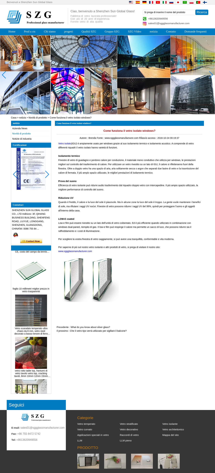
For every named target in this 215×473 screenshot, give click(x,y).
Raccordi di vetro (129, 435)
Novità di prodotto (38, 117)
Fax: (14, 433)
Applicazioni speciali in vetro (93, 435)
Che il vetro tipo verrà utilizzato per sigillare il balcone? (98, 331)
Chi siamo (49, 31)
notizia (154, 31)
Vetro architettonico (173, 429)
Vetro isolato (64, 143)
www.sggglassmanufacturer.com (75, 251)
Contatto (171, 31)
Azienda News (19, 128)
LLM (79, 440)
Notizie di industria (21, 138)
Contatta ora (31, 241)
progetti (68, 31)
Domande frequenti (195, 31)
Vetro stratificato (129, 423)
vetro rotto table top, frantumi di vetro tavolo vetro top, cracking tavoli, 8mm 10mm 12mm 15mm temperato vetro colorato (31, 374)
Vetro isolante (170, 423)
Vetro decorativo (129, 429)
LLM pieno (126, 440)
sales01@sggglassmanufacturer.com (168, 23)
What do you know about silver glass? (90, 327)
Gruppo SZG (112, 31)
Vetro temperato (86, 423)
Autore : (84, 138)
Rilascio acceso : (148, 138)
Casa (13, 117)
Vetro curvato (84, 429)
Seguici (16, 404)
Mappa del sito (170, 435)
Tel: (13, 439)
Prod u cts (29, 31)
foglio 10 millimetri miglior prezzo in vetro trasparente (31, 291)
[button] (100, 111)
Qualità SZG (89, 31)
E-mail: (15, 427)
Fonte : (101, 138)
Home (11, 31)
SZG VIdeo (134, 31)
